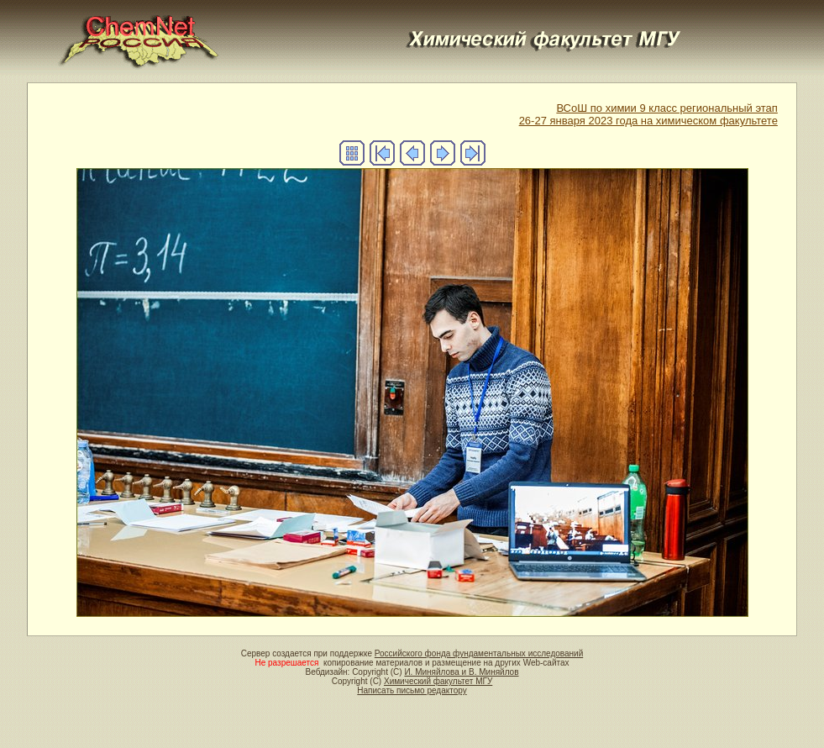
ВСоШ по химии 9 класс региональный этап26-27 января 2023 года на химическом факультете (648, 114)
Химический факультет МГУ (438, 681)
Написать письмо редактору (411, 690)
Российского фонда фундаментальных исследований (479, 653)
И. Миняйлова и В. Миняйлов (461, 672)
